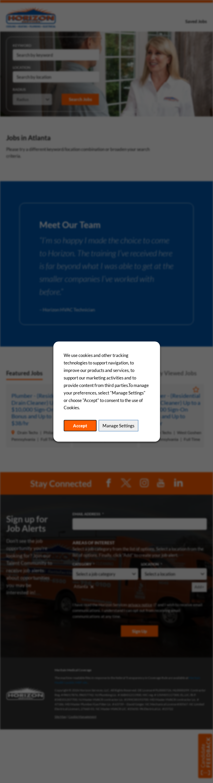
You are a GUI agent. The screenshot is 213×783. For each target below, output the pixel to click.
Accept (80, 425)
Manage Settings (118, 425)
